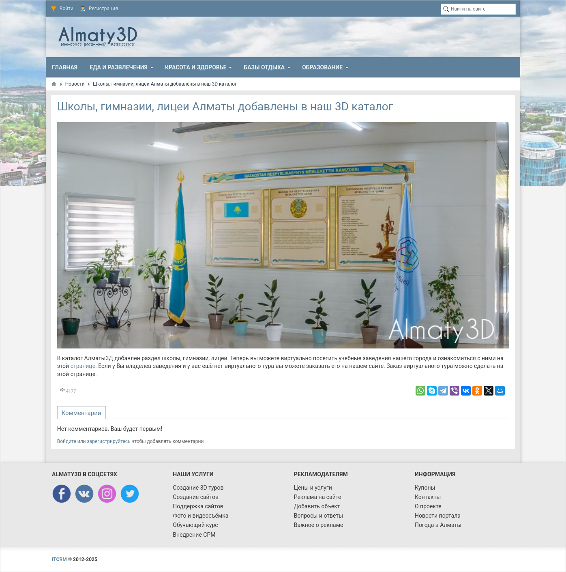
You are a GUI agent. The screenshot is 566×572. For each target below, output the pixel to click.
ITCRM (59, 559)
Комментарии (81, 413)
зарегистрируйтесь (109, 441)
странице (83, 366)
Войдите (66, 441)
